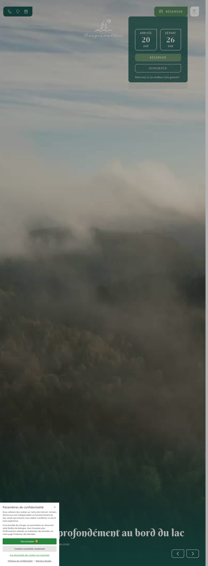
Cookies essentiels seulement (29, 549)
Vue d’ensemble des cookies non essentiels (29, 555)
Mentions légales (43, 561)
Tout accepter (29, 541)
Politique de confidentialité (20, 561)
